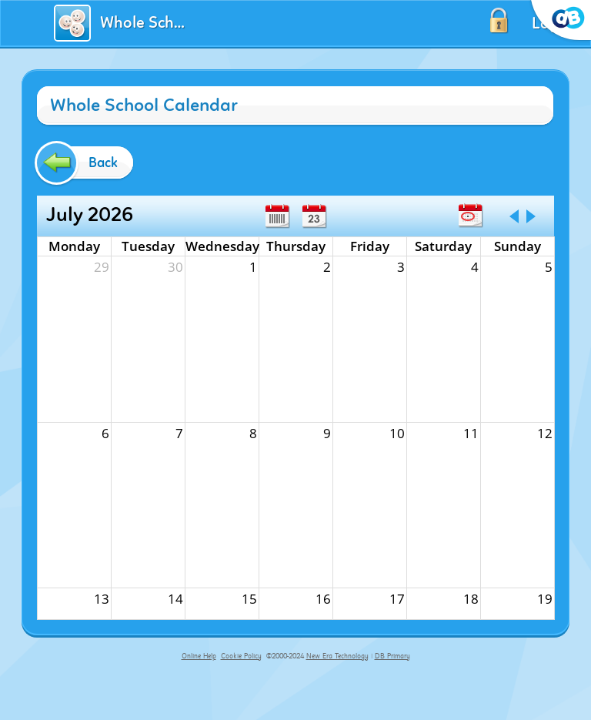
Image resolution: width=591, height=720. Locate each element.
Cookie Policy (241, 656)
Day (314, 216)
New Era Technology (337, 656)
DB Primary (392, 656)
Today (470, 215)
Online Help (199, 656)
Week (277, 216)
